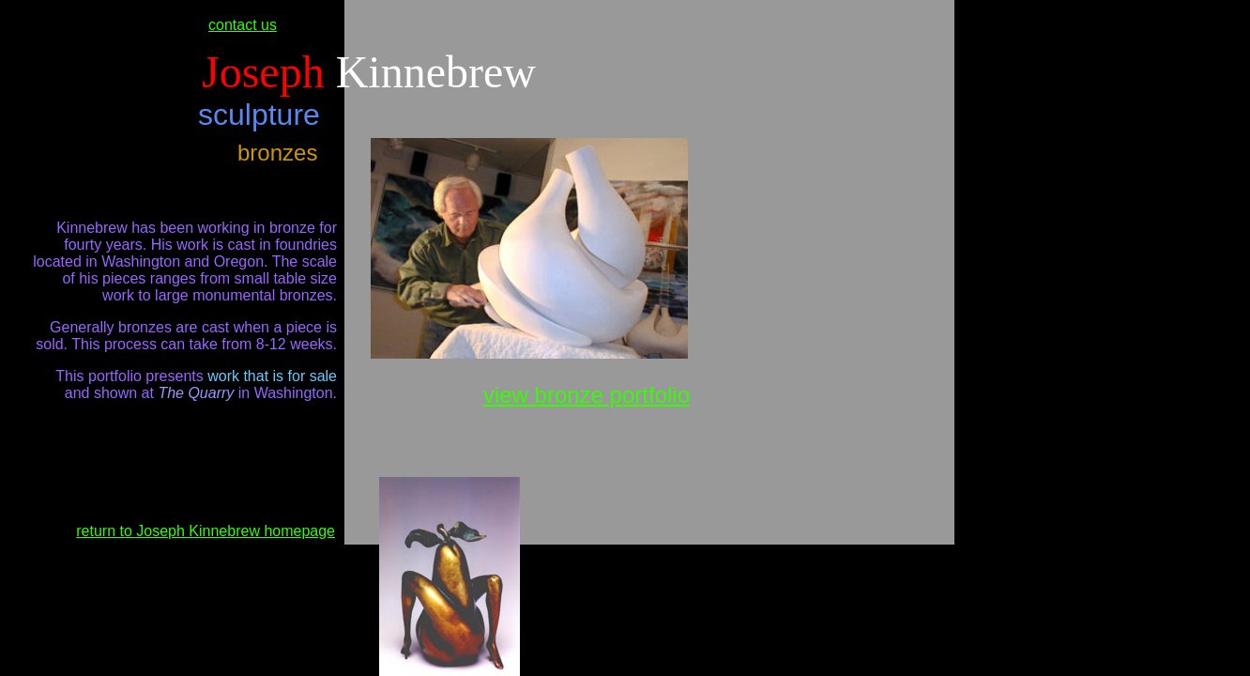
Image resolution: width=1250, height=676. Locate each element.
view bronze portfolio (586, 394)
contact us (242, 25)
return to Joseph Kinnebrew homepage (205, 531)
